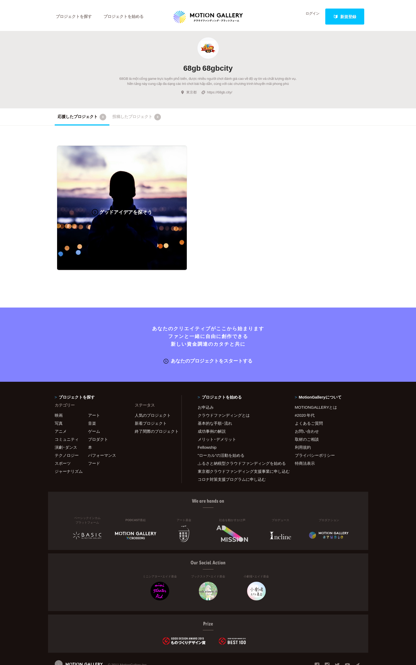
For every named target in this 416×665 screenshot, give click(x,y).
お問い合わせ (307, 410)
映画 (59, 394)
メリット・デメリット (217, 418)
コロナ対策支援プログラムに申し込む (232, 458)
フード (94, 442)
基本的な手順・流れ (215, 402)
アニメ (61, 410)
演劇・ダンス (66, 426)
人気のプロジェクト (153, 394)
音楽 (92, 402)
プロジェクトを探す (74, 16)
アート (94, 394)
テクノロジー (67, 434)
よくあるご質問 (309, 402)
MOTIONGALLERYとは (316, 386)
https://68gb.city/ (216, 94)
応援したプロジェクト (82, 119)
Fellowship (207, 426)
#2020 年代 (305, 394)
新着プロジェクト (151, 402)
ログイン (309, 16)
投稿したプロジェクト (136, 119)
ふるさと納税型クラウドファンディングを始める (240, 442)
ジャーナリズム (69, 450)
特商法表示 (305, 442)
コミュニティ (67, 418)
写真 (59, 402)
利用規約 (303, 426)
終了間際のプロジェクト (155, 410)
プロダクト (98, 418)
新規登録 (344, 16)
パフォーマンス (102, 434)
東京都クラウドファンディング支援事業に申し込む (240, 450)
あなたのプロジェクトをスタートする (208, 339)
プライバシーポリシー (315, 434)
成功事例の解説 (212, 410)
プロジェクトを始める (124, 16)
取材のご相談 (307, 418)
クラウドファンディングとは (224, 394)
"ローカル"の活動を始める (221, 434)
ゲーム (94, 410)
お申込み (206, 386)
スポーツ (63, 442)
